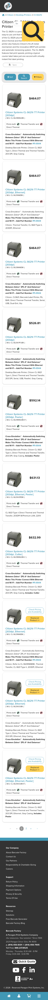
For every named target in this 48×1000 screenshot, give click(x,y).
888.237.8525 (21, 948)
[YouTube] (16, 970)
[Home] (3, 15)
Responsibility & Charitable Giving (21, 865)
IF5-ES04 (37, 144)
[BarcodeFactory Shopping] (29, 996)
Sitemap (9, 911)
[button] (24, 962)
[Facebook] (24, 970)
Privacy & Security (14, 894)
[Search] (33, 22)
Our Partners (11, 861)
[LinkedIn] (32, 970)
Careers (9, 869)
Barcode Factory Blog (15, 923)
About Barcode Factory (16, 853)
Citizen (10, 15)
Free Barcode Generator (16, 919)
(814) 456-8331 (15, 945)
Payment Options (13, 890)
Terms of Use (12, 898)
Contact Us (11, 857)
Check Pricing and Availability (35, 611)
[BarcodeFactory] (8, 6)
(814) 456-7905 (32, 945)
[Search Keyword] (18, 14)
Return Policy (12, 882)
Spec (13, 65)
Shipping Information (15, 886)
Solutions (10, 915)
